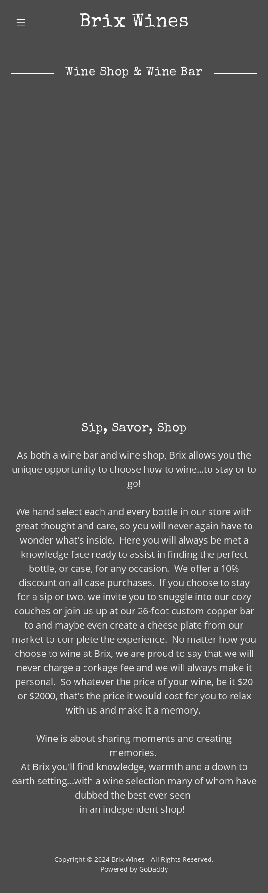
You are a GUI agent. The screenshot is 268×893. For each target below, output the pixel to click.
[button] (29, 22)
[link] (134, 22)
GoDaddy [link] (153, 869)
